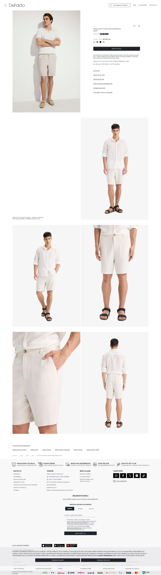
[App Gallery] (71, 545)
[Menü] (5, 5)
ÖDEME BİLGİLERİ (99, 88)
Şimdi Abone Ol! (80, 533)
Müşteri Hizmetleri (86, 479)
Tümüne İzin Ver (103, 560)
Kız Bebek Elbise (85, 569)
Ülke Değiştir (121, 481)
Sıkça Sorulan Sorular (55, 474)
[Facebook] (123, 475)
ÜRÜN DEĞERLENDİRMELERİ (102, 84)
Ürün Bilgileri (98, 79)
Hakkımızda (17, 477)
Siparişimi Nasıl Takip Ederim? (58, 477)
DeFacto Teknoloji (19, 487)
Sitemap (16, 490)
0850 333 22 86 (85, 481)
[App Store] (47, 545)
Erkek (80, 509)
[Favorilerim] (143, 5)
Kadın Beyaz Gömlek (132, 569)
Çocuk (91, 509)
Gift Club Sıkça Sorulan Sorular (58, 482)
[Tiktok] (144, 475)
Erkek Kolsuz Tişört (19, 450)
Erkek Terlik (46, 450)
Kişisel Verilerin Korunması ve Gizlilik (60, 490)
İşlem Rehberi (51, 485)
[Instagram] (137, 475)
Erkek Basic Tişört (93, 450)
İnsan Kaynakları (19, 479)
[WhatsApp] (116, 475)
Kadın (70, 508)
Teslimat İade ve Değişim (102, 92)
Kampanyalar (51, 487)
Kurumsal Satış (18, 482)
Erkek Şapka (78, 450)
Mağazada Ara (99, 75)
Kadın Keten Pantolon (43, 569)
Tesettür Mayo (18, 569)
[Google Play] (59, 545)
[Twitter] (130, 475)
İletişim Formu (85, 477)
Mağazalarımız (85, 474)
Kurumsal (16, 474)
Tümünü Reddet (57, 560)
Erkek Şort (34, 450)
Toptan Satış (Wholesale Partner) (25, 485)
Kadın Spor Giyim (108, 569)
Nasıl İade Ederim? (54, 479)
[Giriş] (134, 5)
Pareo (60, 569)
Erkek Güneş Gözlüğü (62, 450)
